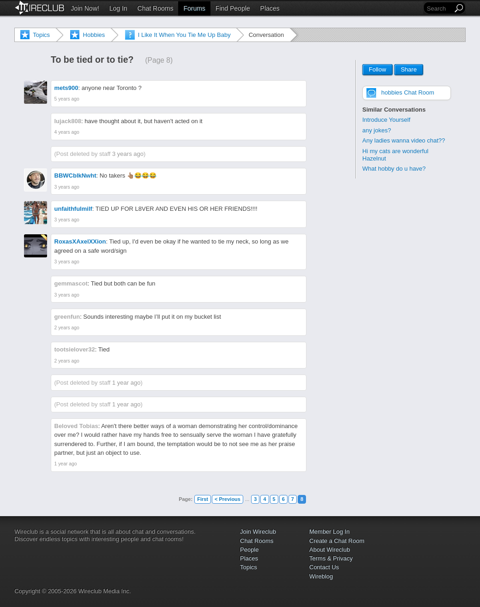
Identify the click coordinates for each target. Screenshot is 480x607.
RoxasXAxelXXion (80, 241)
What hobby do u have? (394, 168)
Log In (118, 8)
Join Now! (85, 8)
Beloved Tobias (76, 426)
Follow (377, 69)
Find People (233, 8)
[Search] (439, 8)
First (202, 499)
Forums (194, 8)
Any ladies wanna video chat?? (403, 140)
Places (270, 8)
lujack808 (68, 121)
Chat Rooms (156, 8)
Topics (41, 34)
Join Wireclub (258, 531)
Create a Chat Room (336, 540)
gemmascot (71, 283)
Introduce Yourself (386, 119)
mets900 (66, 87)
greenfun (67, 316)
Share (409, 69)
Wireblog (321, 576)
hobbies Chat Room (407, 92)
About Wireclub (329, 549)
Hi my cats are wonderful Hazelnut (395, 155)
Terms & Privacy (331, 558)
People (249, 549)
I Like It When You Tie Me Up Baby (184, 34)
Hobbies (94, 34)
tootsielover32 (74, 349)
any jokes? (376, 130)
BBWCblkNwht (75, 175)
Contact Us (324, 567)
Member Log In (329, 531)
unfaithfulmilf (73, 208)
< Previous (227, 499)
